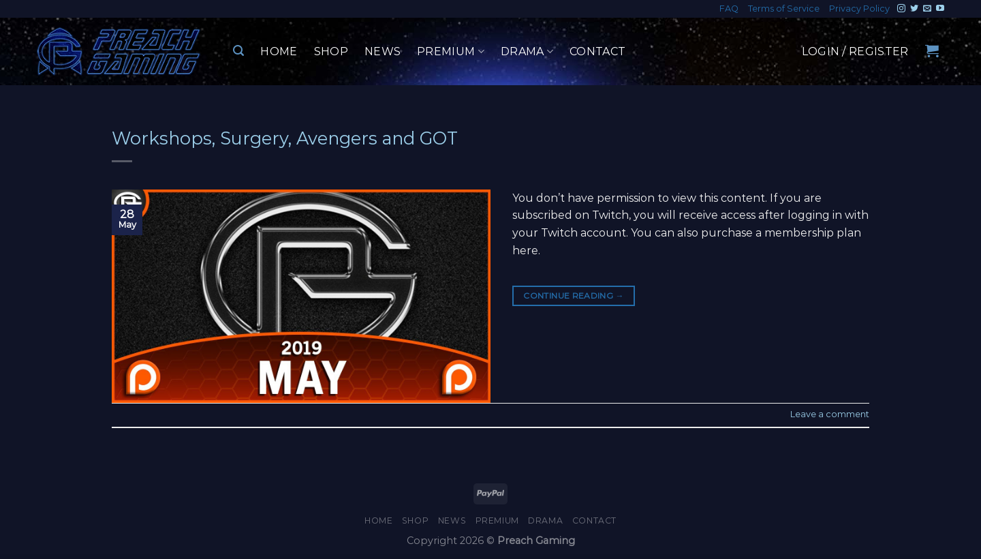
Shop (331, 51)
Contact (597, 51)
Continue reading (573, 295)
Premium (450, 52)
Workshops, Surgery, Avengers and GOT (285, 138)
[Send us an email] (927, 9)
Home (278, 51)
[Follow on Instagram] (901, 9)
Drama (527, 52)
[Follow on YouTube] (940, 9)
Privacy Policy (859, 8)
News (382, 51)
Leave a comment (829, 414)
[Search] (238, 50)
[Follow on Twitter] (914, 9)
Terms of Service (784, 8)
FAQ (728, 8)
